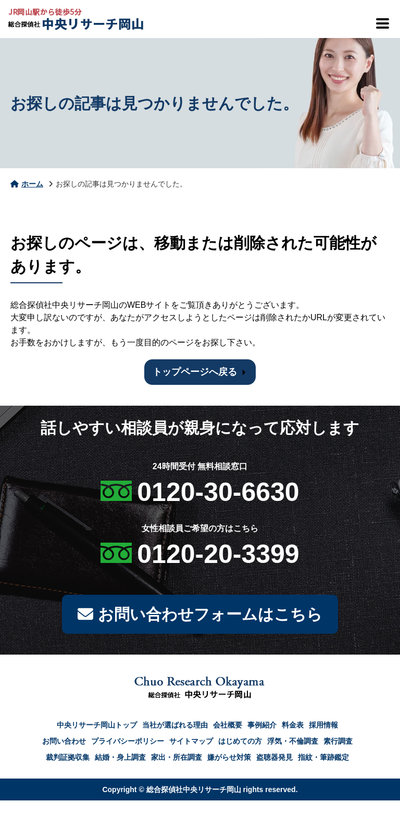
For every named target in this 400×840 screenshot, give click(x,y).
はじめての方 (240, 741)
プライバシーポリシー (127, 741)
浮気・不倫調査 (292, 741)
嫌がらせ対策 (229, 757)
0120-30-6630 (218, 492)
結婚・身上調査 (120, 757)
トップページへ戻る (195, 372)
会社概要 (227, 725)
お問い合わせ (64, 741)
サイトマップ (191, 741)
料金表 (293, 725)
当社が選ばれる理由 (175, 725)
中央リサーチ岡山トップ (97, 725)
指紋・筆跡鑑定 (323, 757)
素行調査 (338, 741)
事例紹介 (262, 725)
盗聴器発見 (274, 757)
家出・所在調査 (176, 757)
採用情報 (323, 725)
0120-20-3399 (218, 554)
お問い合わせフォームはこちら (200, 614)
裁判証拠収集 (68, 757)
